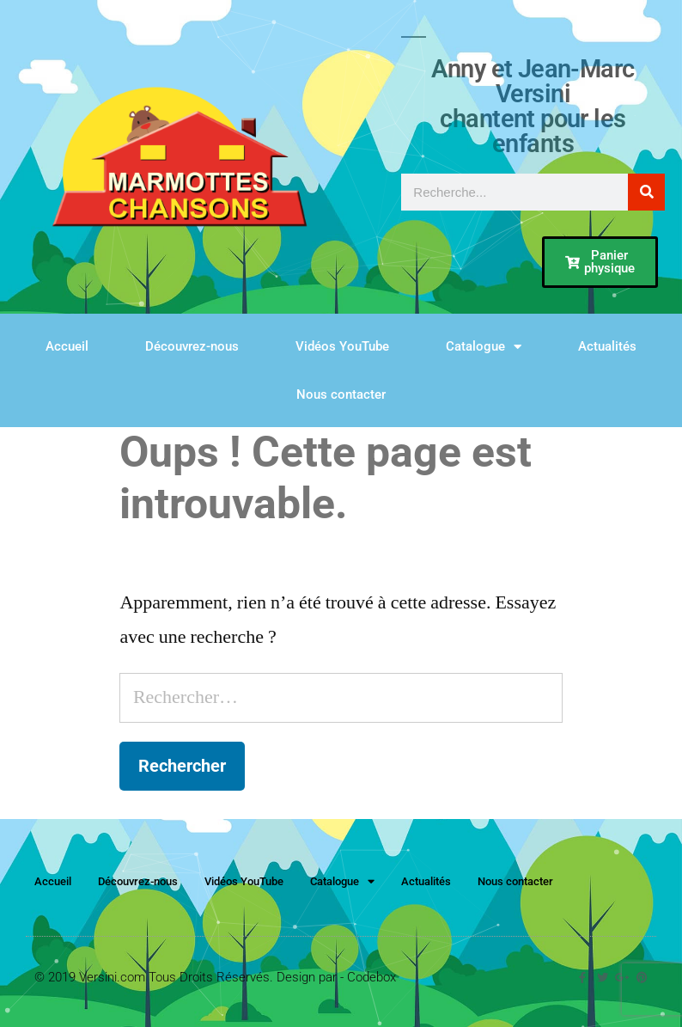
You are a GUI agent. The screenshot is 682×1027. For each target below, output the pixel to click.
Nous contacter (341, 394)
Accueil (67, 346)
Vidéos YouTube (342, 346)
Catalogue (483, 347)
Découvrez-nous (192, 346)
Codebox (371, 977)
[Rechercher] (646, 192)
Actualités (607, 346)
